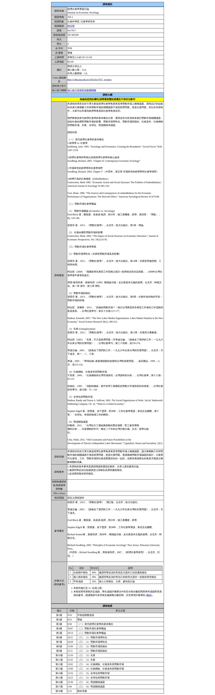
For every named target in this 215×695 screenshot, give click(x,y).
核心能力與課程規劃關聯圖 (81, 90)
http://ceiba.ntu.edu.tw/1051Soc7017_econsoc (89, 79)
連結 (148, 595)
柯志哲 (71, 26)
